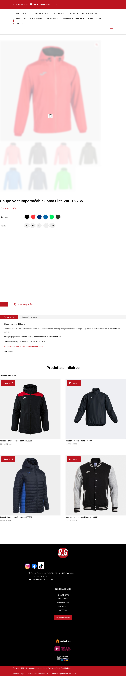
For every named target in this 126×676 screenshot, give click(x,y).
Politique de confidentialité (39, 673)
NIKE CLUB (21, 18)
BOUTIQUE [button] (22, 13)
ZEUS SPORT (58, 13)
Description (9, 317)
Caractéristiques (29, 317)
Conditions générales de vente (63, 673)
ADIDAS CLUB (35, 18)
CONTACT (20, 23)
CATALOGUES (94, 18)
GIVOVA (73, 13)
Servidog (16, 622)
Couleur (4, 217)
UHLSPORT (52, 18)
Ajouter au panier (23, 304)
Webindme (65, 668)
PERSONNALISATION (73, 18)
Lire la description (8, 208)
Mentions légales (19, 673)
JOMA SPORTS (41, 13)
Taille (3, 226)
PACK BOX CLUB (89, 13)
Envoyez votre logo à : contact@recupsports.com (23, 346)
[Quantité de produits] (4, 304)
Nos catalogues (63, 617)
